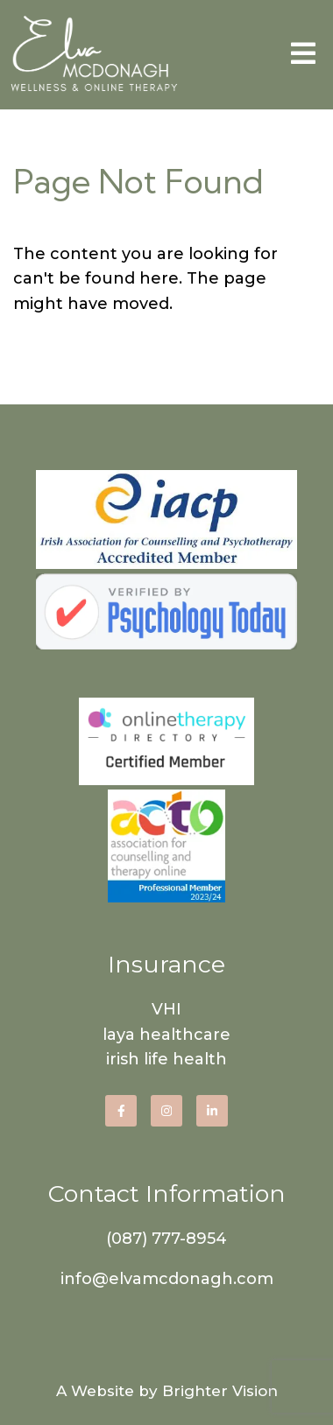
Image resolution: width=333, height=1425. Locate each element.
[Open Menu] (303, 54)
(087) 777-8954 (166, 1238)
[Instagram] (166, 1111)
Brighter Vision (220, 1391)
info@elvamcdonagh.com (166, 1278)
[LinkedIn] (212, 1111)
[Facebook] (121, 1111)
